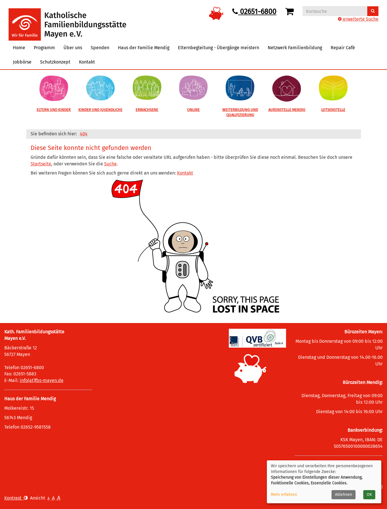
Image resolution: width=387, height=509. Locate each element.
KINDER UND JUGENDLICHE (100, 110)
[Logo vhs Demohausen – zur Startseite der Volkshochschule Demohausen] (67, 20)
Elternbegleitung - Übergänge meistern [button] (218, 47)
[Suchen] (372, 11)
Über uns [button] (72, 47)
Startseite (41, 164)
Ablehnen (343, 494)
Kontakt (185, 173)
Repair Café (343, 47)
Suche (110, 164)
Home (19, 47)
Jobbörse (22, 62)
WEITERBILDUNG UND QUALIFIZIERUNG (240, 112)
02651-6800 (254, 11)
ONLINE (193, 110)
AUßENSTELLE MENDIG (286, 110)
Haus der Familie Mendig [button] (143, 47)
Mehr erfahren (284, 494)
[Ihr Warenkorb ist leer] (290, 12)
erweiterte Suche (358, 19)
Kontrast (16, 498)
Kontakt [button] (87, 62)
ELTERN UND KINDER (54, 110)
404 (84, 133)
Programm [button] (44, 47)
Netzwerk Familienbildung (295, 47)
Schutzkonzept (55, 62)
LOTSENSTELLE (333, 110)
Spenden (100, 47)
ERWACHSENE (147, 110)
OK (369, 494)
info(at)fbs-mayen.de (41, 380)
